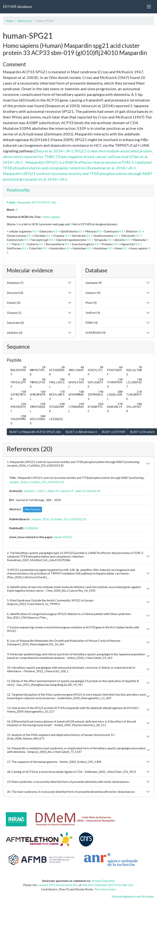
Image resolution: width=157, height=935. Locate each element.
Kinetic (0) (13, 302)
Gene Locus (24, 20)
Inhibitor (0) (14, 332)
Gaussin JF (67, 491)
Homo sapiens (51, 216)
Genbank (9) (93, 282)
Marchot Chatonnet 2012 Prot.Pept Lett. (108, 885)
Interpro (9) (92, 292)
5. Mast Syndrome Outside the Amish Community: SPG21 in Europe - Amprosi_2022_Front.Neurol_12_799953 (51, 602)
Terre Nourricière (105, 889)
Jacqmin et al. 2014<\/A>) (45, 179)
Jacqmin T (30, 491)
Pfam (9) (91, 302)
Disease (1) (14, 312)
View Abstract (32, 509)
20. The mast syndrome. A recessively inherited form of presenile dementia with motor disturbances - (71, 791)
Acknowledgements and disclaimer (133, 896)
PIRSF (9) (91, 322)
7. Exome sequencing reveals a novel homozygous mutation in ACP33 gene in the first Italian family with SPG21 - (73, 628)
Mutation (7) (15, 282)
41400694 (31, 528)
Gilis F (42, 491)
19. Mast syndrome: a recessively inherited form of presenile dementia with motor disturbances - (69, 781)
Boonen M (93, 491)
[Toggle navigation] (149, 6)
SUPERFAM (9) (95, 332)
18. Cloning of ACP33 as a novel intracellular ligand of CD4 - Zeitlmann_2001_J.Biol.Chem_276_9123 (71, 771)
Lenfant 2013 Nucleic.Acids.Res (58, 885)
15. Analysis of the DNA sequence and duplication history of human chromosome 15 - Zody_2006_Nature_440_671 (61, 736)
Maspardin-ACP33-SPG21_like (36, 202)
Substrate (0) (15, 322)
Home (9, 20)
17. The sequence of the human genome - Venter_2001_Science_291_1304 (54, 761)
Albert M (53, 491)
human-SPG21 (63, 537)
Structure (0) (15, 292)
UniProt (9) (92, 312)
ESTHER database (17, 6)
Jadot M (80, 491)
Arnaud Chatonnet (103, 880)
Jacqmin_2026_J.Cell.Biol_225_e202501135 (36, 482)
